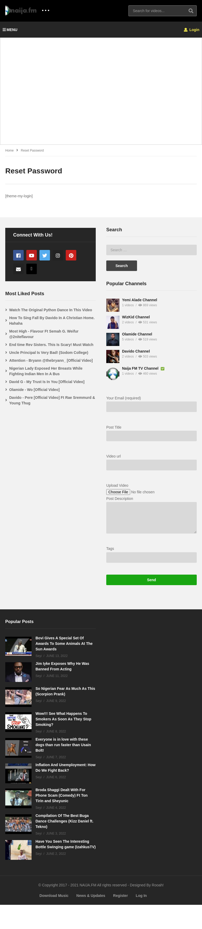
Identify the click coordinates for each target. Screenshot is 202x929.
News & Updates (90, 920)
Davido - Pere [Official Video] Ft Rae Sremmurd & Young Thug (153, 400)
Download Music (53, 920)
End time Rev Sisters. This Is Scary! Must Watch (152, 345)
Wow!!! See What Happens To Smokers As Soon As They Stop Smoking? (63, 743)
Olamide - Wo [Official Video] (135, 390)
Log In (141, 920)
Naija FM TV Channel (39, 378)
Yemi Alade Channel (38, 310)
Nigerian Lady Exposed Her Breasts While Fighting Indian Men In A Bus (147, 371)
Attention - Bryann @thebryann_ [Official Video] (152, 360)
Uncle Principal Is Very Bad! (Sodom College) (149, 352)
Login (191, 30)
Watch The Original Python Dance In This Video (151, 310)
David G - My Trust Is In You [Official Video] (147, 382)
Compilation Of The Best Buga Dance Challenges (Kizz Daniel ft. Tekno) (64, 845)
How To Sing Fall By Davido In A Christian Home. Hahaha (153, 320)
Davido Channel (35, 361)
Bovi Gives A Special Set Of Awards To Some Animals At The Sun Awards (64, 667)
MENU (10, 30)
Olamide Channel (36, 344)
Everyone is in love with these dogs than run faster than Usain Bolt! (63, 769)
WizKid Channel (35, 327)
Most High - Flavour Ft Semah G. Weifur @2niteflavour (144, 334)
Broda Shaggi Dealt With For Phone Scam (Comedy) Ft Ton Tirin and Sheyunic (62, 819)
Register (120, 920)
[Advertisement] (101, 94)
